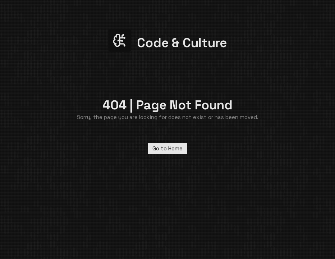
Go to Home (167, 148)
